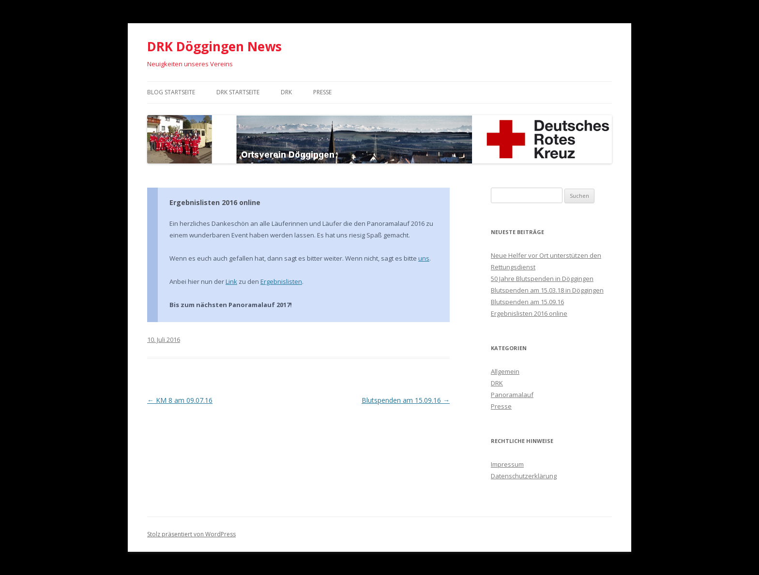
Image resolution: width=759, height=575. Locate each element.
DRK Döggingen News (214, 46)
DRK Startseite (237, 92)
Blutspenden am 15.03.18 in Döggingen (547, 290)
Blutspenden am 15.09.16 (406, 400)
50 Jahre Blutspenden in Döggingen (542, 278)
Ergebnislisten (281, 281)
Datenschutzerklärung (524, 476)
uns (423, 258)
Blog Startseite (171, 92)
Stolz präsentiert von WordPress (191, 534)
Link (231, 281)
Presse (322, 92)
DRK (286, 92)
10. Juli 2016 (163, 339)
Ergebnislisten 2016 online (214, 202)
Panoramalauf (512, 394)
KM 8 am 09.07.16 (180, 400)
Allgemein (505, 371)
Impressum (507, 464)
